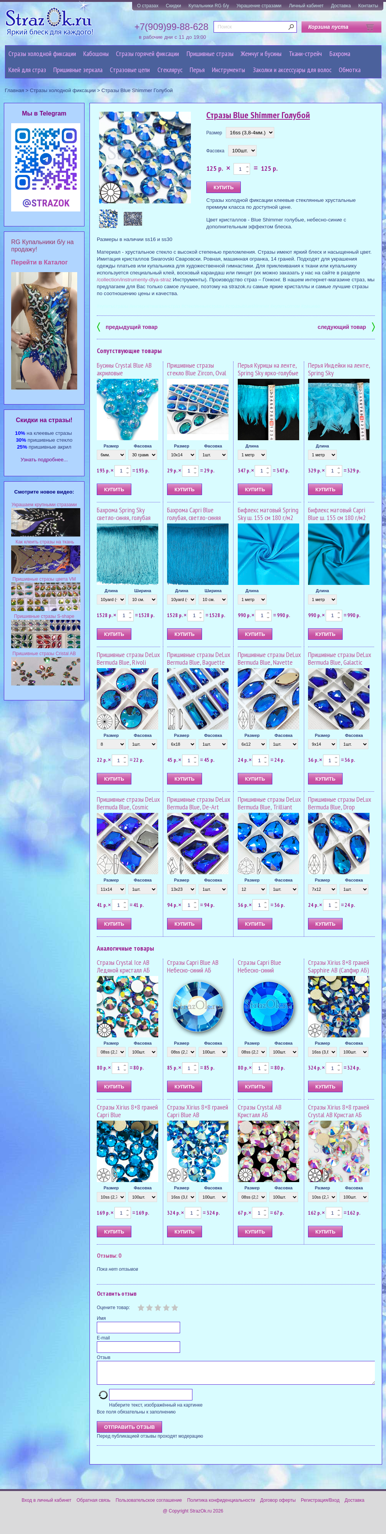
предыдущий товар (127, 326)
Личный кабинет (306, 5)
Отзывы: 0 (109, 1255)
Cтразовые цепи (130, 69)
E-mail (103, 1338)
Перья (197, 69)
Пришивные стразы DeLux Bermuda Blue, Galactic (339, 658)
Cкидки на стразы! (44, 420)
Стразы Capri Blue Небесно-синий (259, 966)
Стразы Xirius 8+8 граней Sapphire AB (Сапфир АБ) (338, 966)
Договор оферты (278, 1505)
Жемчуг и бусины (261, 53)
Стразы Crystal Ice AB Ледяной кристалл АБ (123, 966)
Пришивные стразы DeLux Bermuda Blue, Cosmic (128, 803)
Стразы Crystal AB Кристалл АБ (260, 1111)
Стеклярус (169, 69)
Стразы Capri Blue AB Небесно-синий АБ (193, 966)
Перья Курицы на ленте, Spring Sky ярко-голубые (268, 369)
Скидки (173, 5)
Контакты (368, 5)
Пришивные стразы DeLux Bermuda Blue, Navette (269, 658)
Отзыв (103, 1357)
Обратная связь (93, 1505)
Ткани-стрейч (305, 53)
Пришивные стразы (210, 53)
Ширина (142, 590)
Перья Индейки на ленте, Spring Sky (339, 369)
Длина (251, 446)
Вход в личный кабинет (46, 1505)
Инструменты (228, 69)
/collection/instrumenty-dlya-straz (134, 279)
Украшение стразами (259, 5)
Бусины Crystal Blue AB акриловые (124, 369)
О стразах (148, 5)
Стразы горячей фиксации (147, 53)
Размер (214, 132)
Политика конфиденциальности (221, 1505)
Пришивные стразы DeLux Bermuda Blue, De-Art (198, 803)
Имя (101, 1318)
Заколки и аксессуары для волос (292, 69)
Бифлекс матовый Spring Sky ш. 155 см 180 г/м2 (268, 513)
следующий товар (346, 326)
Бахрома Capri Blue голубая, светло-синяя (194, 513)
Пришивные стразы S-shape (44, 616)
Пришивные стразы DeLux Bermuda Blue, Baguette (198, 658)
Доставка (341, 5)
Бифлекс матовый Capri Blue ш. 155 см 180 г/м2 (337, 513)
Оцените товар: (113, 1307)
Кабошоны (96, 53)
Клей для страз (27, 69)
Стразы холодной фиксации (42, 53)
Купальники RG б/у (209, 5)
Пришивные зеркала (78, 69)
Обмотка (350, 69)
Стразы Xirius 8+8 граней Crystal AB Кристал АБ (338, 1111)
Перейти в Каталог (39, 262)
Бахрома (340, 53)
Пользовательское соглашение (149, 1505)
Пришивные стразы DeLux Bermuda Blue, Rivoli (128, 658)
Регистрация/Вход (320, 1505)
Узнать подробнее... (44, 459)
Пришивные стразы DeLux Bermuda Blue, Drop (339, 803)
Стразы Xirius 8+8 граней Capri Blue (127, 1111)
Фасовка (215, 151)
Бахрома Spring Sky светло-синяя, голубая (124, 513)
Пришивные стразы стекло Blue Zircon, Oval (196, 369)
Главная (14, 90)
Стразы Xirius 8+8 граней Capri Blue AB (197, 1111)
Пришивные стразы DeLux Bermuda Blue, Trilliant (269, 803)
